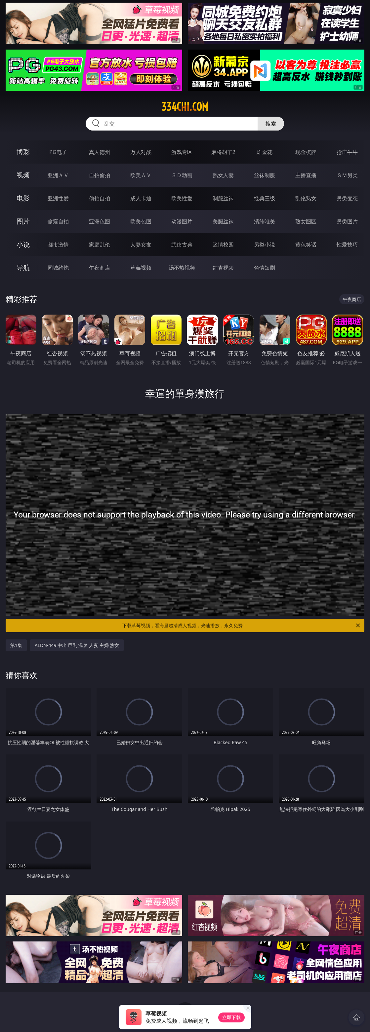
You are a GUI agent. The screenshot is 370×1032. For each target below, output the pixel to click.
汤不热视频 (182, 267)
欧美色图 (140, 221)
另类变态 (347, 198)
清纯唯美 (264, 221)
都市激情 (58, 244)
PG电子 (58, 152)
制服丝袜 (223, 198)
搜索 (271, 123)
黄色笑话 (305, 244)
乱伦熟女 (305, 198)
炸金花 (264, 152)
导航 (23, 267)
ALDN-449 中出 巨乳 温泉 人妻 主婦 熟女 (77, 645)
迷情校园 (223, 244)
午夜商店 (99, 267)
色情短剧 (264, 267)
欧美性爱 (181, 198)
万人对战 (140, 152)
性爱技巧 (347, 244)
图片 (23, 221)
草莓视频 (140, 267)
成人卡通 (140, 198)
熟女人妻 (223, 175)
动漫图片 (181, 221)
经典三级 (264, 198)
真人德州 (99, 152)
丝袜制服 (264, 175)
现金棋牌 (305, 152)
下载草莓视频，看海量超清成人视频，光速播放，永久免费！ (241, 626)
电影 (23, 198)
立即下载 (231, 1017)
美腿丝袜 (223, 221)
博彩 (23, 151)
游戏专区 (181, 152)
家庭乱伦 (99, 244)
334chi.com (184, 106)
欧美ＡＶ (140, 175)
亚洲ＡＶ (58, 175)
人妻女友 (140, 244)
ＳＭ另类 (347, 175)
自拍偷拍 (99, 175)
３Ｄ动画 (181, 175)
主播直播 (305, 175)
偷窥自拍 (58, 221)
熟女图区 (305, 221)
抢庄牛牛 (347, 152)
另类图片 (347, 221)
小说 (23, 244)
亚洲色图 (99, 221)
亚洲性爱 (58, 198)
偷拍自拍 (99, 198)
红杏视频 (223, 267)
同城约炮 (58, 267)
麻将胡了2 (223, 152)
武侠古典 (181, 244)
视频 (23, 175)
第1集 (16, 645)
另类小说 (264, 244)
